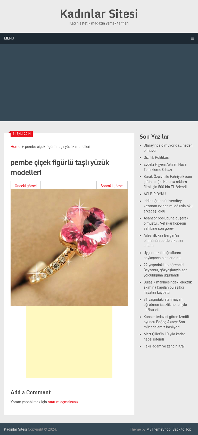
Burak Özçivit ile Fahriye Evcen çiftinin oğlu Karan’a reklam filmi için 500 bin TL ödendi (168, 182)
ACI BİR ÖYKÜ (155, 194)
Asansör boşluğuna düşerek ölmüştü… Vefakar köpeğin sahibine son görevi (166, 223)
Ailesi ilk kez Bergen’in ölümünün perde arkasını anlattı (163, 240)
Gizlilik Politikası (157, 157)
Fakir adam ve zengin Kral (164, 346)
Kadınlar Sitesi (99, 13)
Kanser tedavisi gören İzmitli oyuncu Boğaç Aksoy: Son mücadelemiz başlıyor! (166, 322)
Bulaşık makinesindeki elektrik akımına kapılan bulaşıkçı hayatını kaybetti (168, 287)
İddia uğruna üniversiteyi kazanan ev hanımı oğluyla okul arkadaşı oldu (168, 206)
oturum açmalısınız (63, 402)
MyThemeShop (158, 429)
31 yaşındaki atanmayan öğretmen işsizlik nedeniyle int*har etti (165, 304)
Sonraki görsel (112, 186)
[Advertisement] (99, 82)
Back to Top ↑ (183, 429)
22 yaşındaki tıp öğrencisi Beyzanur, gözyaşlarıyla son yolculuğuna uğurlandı (165, 270)
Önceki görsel (26, 186)
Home (15, 147)
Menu (9, 38)
